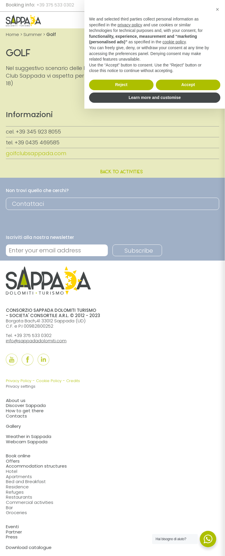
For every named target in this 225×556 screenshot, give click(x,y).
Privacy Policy (18, 381)
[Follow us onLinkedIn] (43, 359)
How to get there (25, 411)
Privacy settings (20, 386)
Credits (73, 381)
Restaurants (19, 497)
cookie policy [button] (174, 42)
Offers (13, 461)
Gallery (13, 426)
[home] (23, 24)
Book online (18, 456)
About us (15, 400)
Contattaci (28, 204)
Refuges (15, 492)
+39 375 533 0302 (55, 5)
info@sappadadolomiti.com (36, 341)
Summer (32, 34)
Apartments (19, 476)
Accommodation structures (36, 466)
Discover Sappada (26, 405)
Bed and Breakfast (26, 481)
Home (12, 34)
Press (12, 537)
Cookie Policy (49, 381)
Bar (9, 507)
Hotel (11, 471)
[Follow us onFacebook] (27, 359)
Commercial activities (29, 502)
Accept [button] (188, 84)
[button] (217, 9)
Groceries (16, 512)
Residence (17, 487)
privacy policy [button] (129, 25)
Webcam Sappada (26, 442)
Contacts (16, 416)
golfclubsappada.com (36, 153)
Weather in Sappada (28, 436)
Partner (14, 532)
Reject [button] (121, 84)
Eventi (12, 527)
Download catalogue (29, 547)
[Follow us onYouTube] (12, 359)
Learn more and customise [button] (155, 97)
